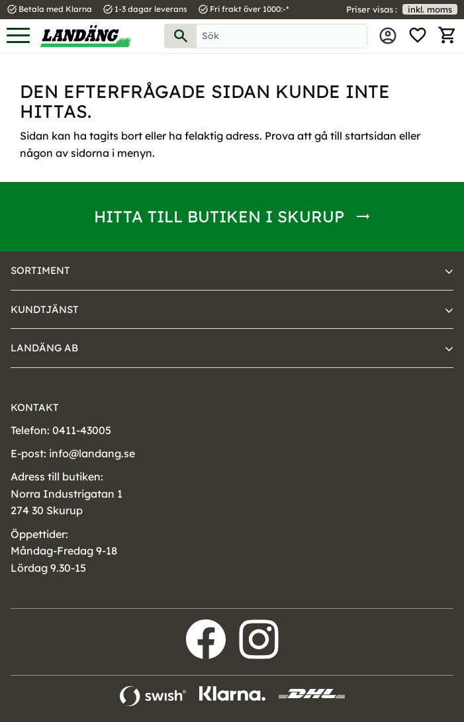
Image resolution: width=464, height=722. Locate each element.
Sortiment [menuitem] (40, 270)
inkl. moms (430, 9)
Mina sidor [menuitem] (388, 36)
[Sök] (181, 36)
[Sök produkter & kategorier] (282, 36)
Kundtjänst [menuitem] (45, 309)
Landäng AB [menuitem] (44, 347)
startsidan (370, 135)
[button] (18, 36)
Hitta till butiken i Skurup (219, 216)
